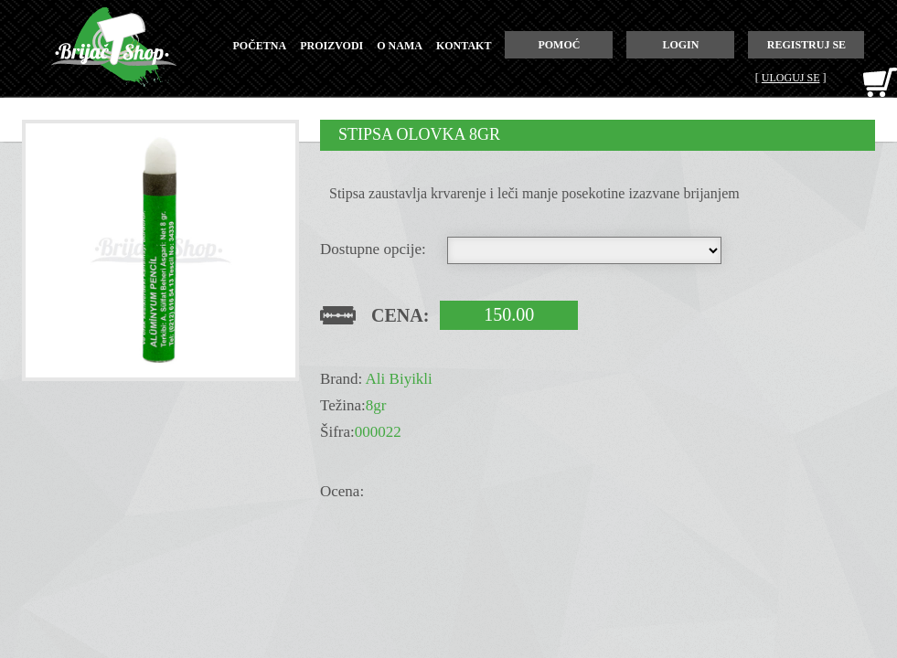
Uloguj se (791, 77)
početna (260, 45)
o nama (399, 45)
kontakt (463, 45)
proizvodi (331, 45)
